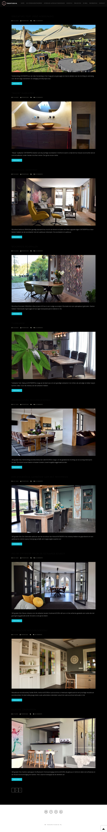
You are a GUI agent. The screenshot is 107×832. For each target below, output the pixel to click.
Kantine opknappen (24, 710)
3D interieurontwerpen (34, 3)
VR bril (85, 3)
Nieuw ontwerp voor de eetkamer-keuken (38, 554)
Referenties (93, 3)
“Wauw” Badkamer (23, 93)
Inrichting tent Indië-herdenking (33, 17)
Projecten (77, 3)
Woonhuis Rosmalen (25, 247)
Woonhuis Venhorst (25, 170)
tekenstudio (24, 20)
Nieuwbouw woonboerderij (30, 631)
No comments (38, 20)
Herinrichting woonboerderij (31, 400)
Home (22, 3)
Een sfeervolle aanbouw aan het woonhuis (40, 477)
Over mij (69, 3)
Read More (16, 83)
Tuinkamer (18, 324)
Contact (102, 3)
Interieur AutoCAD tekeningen (54, 3)
